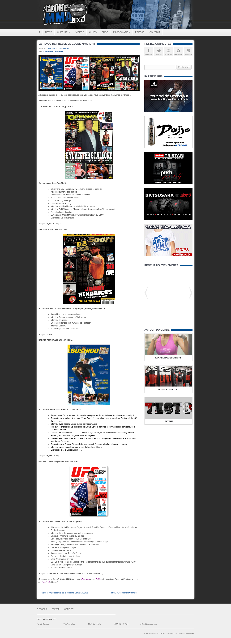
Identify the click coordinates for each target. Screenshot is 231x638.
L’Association (121, 32)
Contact (155, 32)
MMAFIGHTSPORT (121, 624)
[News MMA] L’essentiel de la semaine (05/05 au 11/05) (63, 593)
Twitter (98, 579)
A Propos (42, 609)
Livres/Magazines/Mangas (53, 51)
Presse (139, 32)
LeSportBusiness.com (148, 624)
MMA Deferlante (94, 624)
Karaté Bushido (43, 624)
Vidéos (80, 32)
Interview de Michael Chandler (125, 593)
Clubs (93, 32)
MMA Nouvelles (69, 624)
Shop (105, 32)
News (48, 32)
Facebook (85, 579)
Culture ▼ (63, 32)
